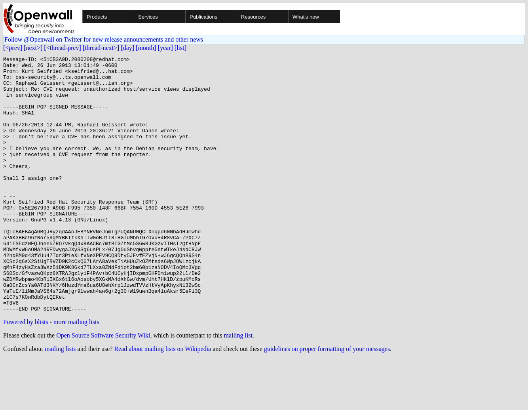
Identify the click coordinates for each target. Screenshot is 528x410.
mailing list (238, 386)
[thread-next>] (101, 47)
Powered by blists (25, 373)
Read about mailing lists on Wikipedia (162, 400)
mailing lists (60, 400)
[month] (146, 47)
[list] (180, 47)
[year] (165, 47)
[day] (127, 47)
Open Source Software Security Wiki (103, 386)
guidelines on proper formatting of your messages (327, 400)
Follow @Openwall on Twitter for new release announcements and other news (103, 39)
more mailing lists (76, 373)
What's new (305, 17)
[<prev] (12, 47)
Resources (253, 17)
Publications (203, 17)
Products (97, 17)
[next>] (33, 47)
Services (148, 17)
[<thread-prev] (62, 47)
